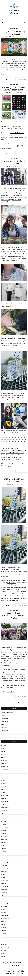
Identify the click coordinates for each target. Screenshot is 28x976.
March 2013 (3, 933)
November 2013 (4, 915)
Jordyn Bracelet (5, 341)
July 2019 (3, 780)
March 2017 (3, 851)
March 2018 (3, 824)
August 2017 (4, 839)
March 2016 (3, 877)
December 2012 (4, 939)
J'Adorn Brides (4, 724)
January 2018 (4, 830)
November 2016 (4, 862)
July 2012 (3, 953)
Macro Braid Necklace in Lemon (15, 452)
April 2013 (3, 930)
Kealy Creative (5, 199)
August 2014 (4, 906)
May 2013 (3, 927)
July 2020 (3, 748)
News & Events (14, 28)
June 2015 (3, 898)
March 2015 (3, 901)
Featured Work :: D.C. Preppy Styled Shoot (14, 162)
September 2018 (5, 807)
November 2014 (4, 903)
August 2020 (4, 745)
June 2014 (3, 912)
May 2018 (3, 819)
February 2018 (4, 827)
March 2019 (3, 792)
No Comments (18, 36)
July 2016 (3, 874)
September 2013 (5, 918)
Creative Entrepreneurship (7, 712)
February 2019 (4, 795)
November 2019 (4, 769)
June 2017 (3, 842)
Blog (11, 962)
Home (3, 962)
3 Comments (18, 621)
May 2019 (3, 786)
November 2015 (4, 886)
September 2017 (5, 836)
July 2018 (3, 813)
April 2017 (3, 848)
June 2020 (3, 751)
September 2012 (5, 947)
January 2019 (4, 798)
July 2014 (3, 909)
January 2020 (4, 763)
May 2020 (3, 754)
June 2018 (3, 816)
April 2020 (3, 757)
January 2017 (4, 857)
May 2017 (3, 845)
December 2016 (4, 860)
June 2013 (3, 924)
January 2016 (4, 883)
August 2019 (4, 778)
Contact (9, 963)
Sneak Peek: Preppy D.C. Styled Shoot (14, 480)
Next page (20, 702)
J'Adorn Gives (4, 727)
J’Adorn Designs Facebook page (17, 132)
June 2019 (3, 783)
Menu (4, 23)
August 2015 (4, 892)
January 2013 (4, 936)
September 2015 (5, 889)
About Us (4, 963)
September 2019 (5, 775)
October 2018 (4, 804)
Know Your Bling (4, 730)
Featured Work (14, 158)
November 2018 (4, 801)
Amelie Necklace (11, 256)
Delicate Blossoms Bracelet (9, 455)
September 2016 (5, 868)
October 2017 (4, 833)
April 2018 (3, 821)
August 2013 (4, 921)
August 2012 (4, 950)
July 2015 (3, 895)
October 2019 (4, 772)
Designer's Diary (4, 718)
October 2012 (4, 944)
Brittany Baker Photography (11, 585)
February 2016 (4, 880)
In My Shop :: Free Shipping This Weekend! (13, 32)
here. (10, 148)
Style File (3, 736)
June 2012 (3, 956)
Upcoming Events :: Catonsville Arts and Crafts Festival (14, 615)
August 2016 (4, 871)
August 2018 (4, 810)
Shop (7, 962)
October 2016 (4, 865)
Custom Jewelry (4, 715)
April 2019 (3, 789)
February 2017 (4, 854)
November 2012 (4, 942)
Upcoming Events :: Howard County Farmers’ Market (14, 88)
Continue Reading (21, 79)
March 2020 (3, 760)
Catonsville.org (10, 692)
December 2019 (4, 766)
